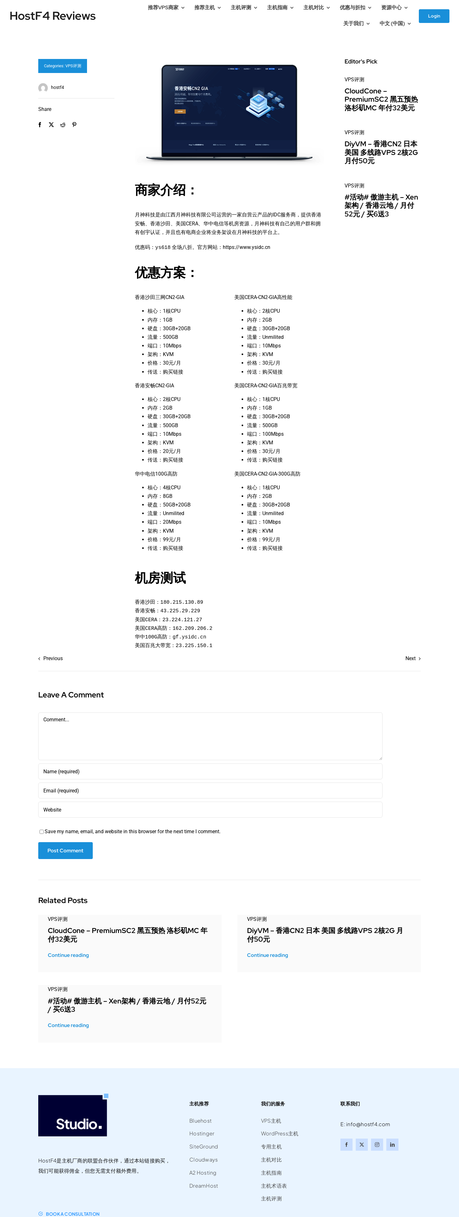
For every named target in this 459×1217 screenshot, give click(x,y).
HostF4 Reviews (53, 15)
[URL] (210, 809)
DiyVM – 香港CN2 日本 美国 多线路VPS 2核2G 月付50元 (381, 152)
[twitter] (362, 1144)
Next (410, 658)
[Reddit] (63, 124)
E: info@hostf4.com (365, 1123)
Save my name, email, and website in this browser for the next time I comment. (133, 831)
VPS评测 (73, 65)
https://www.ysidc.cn (246, 247)
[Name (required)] (210, 771)
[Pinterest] (74, 124)
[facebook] (346, 1144)
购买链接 (173, 371)
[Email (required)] (210, 790)
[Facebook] (40, 124)
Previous (53, 658)
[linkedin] (392, 1144)
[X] (51, 124)
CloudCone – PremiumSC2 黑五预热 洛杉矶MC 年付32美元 (381, 99)
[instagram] (377, 1144)
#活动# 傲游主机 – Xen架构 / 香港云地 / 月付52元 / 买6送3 (381, 206)
